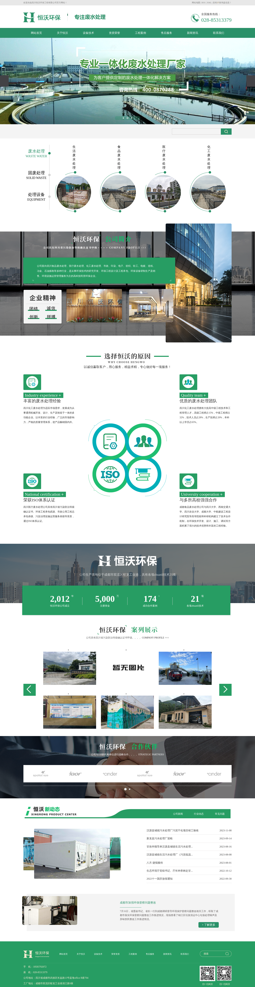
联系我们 (218, 32)
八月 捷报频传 (155, 862)
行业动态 (199, 814)
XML (209, 2)
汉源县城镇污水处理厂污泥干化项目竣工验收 (173, 830)
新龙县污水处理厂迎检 (160, 838)
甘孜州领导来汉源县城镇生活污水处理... (170, 846)
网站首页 (36, 32)
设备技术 (88, 32)
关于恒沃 (62, 32)
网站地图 (196, 2)
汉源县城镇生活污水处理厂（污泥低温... (170, 854)
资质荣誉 (114, 32)
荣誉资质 (115, 954)
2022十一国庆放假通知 (160, 878)
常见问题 (220, 814)
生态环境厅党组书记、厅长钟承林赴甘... (170, 870)
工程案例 (140, 32)
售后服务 (166, 32)
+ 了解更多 (208, 924)
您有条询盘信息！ (222, 2)
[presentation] (4, 81)
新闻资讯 (192, 32)
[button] (123, 118)
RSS (203, 2)
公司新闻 (178, 814)
